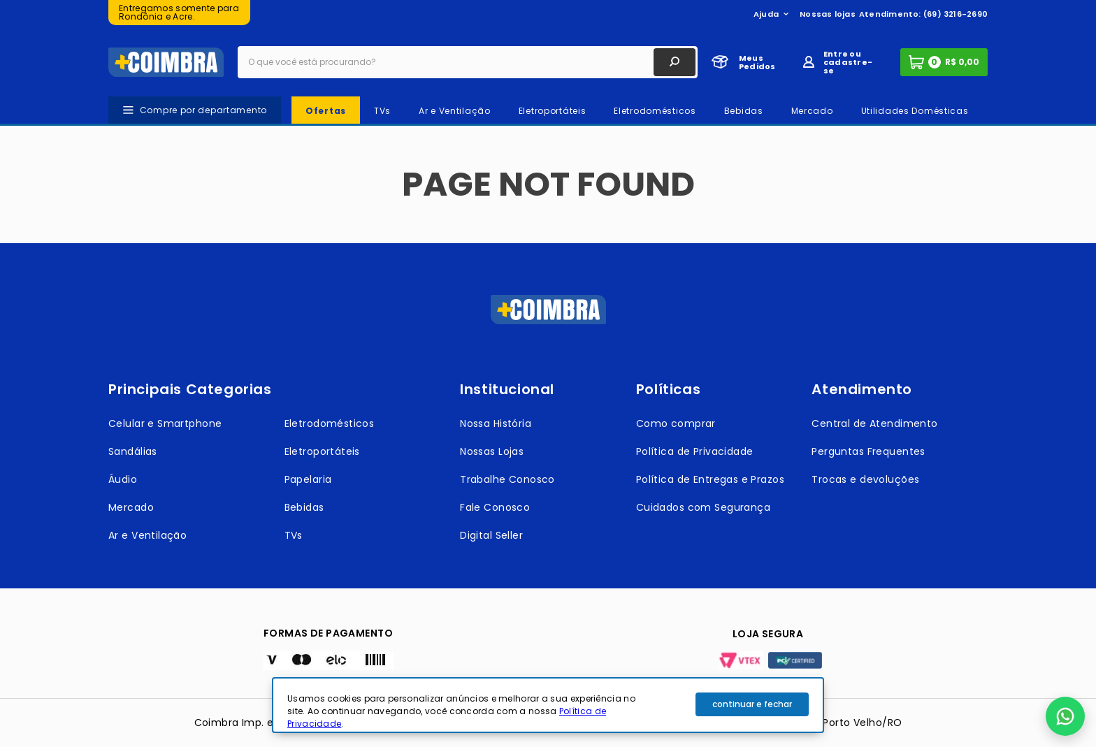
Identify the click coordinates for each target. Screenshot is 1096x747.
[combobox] (468, 62)
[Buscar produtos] (674, 62)
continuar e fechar (752, 704)
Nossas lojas (828, 14)
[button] (1065, 716)
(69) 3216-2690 (955, 14)
